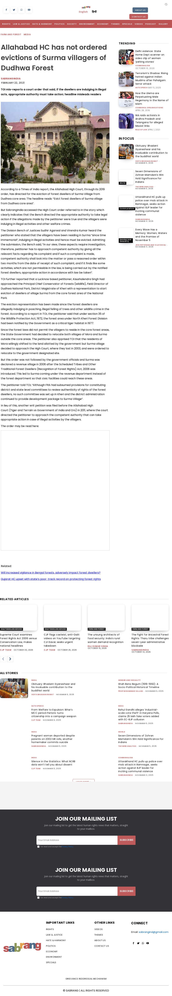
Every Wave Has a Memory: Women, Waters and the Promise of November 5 (151, 222)
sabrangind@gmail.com (153, 932)
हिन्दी (94, 11)
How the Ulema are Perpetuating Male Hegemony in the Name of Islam (151, 89)
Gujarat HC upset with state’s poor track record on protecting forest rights (51, 579)
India (122, 144)
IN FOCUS (126, 125)
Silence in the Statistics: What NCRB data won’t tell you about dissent (54, 763)
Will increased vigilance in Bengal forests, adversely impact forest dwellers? (50, 573)
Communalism (142, 61)
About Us (140, 10)
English (83, 11)
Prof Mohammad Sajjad (130, 691)
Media (27, 34)
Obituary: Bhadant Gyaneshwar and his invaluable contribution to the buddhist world (151, 138)
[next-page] (10, 659)
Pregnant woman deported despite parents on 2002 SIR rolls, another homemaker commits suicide (53, 740)
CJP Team (5, 649)
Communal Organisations (149, 96)
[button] (166, 4)
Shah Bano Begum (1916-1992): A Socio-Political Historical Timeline (139, 685)
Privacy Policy (67, 847)
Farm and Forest (11, 34)
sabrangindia (142, 206)
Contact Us (138, 16)
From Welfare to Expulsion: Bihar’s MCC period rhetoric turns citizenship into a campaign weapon (53, 714)
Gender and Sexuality (125, 227)
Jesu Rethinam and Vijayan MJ (150, 232)
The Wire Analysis (144, 174)
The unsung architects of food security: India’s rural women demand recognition (105, 638)
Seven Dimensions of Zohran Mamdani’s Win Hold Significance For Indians (149, 164)
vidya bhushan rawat (146, 148)
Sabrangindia (10, 78)
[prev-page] (3, 659)
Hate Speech (141, 79)
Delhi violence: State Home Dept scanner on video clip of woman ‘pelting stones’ (152, 54)
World (122, 170)
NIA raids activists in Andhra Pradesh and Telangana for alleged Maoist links (149, 107)
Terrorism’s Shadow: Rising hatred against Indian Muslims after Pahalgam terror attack (151, 72)
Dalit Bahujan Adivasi (11, 629)
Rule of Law (141, 114)
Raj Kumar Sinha (98, 646)
